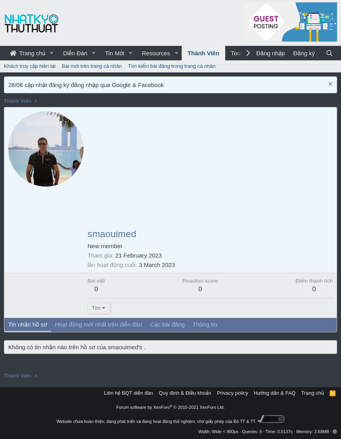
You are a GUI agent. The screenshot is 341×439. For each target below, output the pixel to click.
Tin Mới (114, 53)
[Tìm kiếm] (329, 53)
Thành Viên (203, 53)
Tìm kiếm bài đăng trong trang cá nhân (171, 66)
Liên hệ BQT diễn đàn (128, 393)
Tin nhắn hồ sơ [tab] (27, 324)
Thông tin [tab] (205, 324)
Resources (156, 53)
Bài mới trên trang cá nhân (92, 66)
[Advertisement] (210, 170)
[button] (51, 53)
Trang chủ (28, 53)
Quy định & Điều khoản (185, 393)
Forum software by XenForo (171, 407)
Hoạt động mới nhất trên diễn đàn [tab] (98, 324)
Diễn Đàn (75, 53)
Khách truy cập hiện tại (30, 66)
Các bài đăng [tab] (167, 324)
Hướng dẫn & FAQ (274, 393)
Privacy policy (232, 393)
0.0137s (285, 431)
